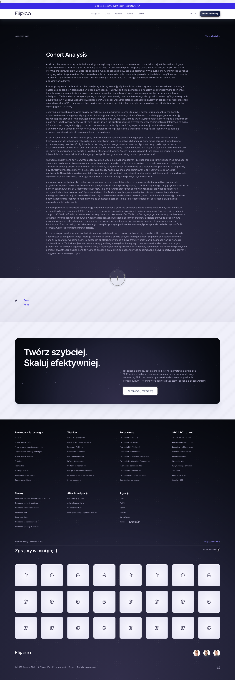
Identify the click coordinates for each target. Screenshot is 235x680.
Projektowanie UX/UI (23, 442)
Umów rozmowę (210, 14)
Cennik (141, 14)
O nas (107, 14)
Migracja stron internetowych (79, 442)
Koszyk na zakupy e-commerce (79, 471)
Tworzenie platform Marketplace (132, 475)
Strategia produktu (22, 471)
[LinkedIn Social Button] (218, 667)
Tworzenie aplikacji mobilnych (27, 503)
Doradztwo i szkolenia (76, 452)
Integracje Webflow (75, 447)
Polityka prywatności (86, 667)
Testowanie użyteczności (25, 475)
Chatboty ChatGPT (74, 508)
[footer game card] (26, 575)
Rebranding (19, 466)
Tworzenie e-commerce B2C (131, 471)
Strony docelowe (74, 480)
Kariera (130, 14)
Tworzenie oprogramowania (26, 522)
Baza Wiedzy (125, 517)
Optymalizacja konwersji (182, 466)
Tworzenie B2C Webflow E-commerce (135, 461)
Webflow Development (76, 437)
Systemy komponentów (76, 466)
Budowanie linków (179, 457)
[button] (95, 14)
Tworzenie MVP (21, 513)
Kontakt (123, 513)
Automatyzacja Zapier (76, 498)
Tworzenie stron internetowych (27, 508)
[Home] (23, 653)
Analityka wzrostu (179, 475)
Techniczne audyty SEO (181, 437)
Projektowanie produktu (24, 457)
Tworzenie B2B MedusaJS (130, 447)
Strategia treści (178, 461)
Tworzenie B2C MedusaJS (130, 452)
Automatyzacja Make (75, 503)
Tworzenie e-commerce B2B (131, 466)
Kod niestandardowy (75, 457)
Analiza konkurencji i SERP (182, 442)
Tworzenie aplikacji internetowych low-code (32, 498)
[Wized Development (75, 461)
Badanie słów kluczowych (182, 447)
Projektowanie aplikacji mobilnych (28, 452)
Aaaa (26, 300)
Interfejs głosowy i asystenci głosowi (82, 513)
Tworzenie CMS (21, 517)
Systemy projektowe (23, 480)
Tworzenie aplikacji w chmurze (27, 527)
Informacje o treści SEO (181, 452)
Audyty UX (19, 437)
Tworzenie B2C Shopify (129, 442)
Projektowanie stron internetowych (28, 447)
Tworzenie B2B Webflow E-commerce (134, 457)
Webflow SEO (177, 480)
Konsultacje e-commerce (129, 480)
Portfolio (118, 14)
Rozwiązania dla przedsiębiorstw (80, 475)
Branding (18, 461)
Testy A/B (176, 471)
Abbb (26, 305)
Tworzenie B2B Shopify (129, 437)
